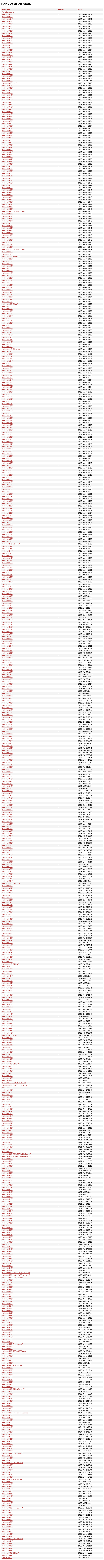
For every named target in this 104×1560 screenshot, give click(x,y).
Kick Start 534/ (7, 1235)
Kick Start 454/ (7, 1045)
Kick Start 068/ (7, 161)
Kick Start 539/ (7, 1247)
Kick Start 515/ (7, 1190)
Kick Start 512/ (7, 1182)
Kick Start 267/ (7, 606)
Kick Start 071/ (7, 169)
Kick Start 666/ (7, 1546)
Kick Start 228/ (7, 515)
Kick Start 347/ (7, 795)
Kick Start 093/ (7, 218)
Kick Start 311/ (7, 710)
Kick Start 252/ (7, 570)
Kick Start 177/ (7, 411)
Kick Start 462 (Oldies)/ (10, 1064)
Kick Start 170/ (7, 394)
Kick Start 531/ (7, 1228)
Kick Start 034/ (7, 78)
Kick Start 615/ (7, 1425)
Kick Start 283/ (7, 644)
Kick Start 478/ (7, 1102)
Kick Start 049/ (7, 116)
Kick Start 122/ (7, 287)
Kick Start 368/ (7, 845)
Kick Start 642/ (7, 1489)
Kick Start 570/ (7, 1320)
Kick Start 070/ (7, 166)
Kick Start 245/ (7, 553)
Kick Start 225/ (7, 511)
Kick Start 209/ (7, 473)
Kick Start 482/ (7, 1111)
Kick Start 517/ (7, 1194)
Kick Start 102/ (7, 240)
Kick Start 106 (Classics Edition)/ (13, 249)
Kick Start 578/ (7, 1339)
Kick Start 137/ (7, 323)
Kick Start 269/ (7, 610)
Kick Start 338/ (7, 774)
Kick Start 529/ (7, 1223)
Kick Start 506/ (7, 1168)
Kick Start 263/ (7, 596)
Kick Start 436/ (7, 1002)
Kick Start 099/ (7, 233)
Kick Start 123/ (7, 290)
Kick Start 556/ (7, 1287)
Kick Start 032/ (7, 74)
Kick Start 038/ (7, 90)
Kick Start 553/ (7, 1280)
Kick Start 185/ (7, 425)
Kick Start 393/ (7, 902)
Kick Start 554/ (7, 1282)
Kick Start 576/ (7, 1334)
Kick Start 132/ (7, 311)
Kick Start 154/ (7, 361)
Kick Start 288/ (7, 655)
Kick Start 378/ (7, 867)
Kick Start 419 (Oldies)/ (10, 964)
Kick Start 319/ (7, 729)
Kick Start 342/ (7, 784)
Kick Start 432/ (7, 993)
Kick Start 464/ (7, 1068)
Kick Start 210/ (7, 475)
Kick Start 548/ (7, 1268)
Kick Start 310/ (7, 708)
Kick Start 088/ (7, 207)
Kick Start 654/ (7, 1517)
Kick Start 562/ (7, 1301)
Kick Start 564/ (7, 1306)
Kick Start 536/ (7, 1240)
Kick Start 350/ (7, 803)
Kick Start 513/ (7, 1185)
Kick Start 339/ (7, 776)
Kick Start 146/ (7, 344)
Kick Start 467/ (7, 1076)
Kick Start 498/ (7, 1149)
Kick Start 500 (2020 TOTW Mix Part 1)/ (16, 1154)
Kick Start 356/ (7, 817)
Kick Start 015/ (7, 36)
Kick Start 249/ (7, 563)
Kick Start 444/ (7, 1021)
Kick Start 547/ (7, 1266)
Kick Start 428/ (7, 985)
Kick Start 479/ (7, 1104)
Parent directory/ (8, 12)
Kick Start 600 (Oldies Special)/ (13, 1389)
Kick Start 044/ (7, 104)
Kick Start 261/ (7, 591)
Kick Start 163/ (7, 378)
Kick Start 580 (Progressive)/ (12, 1344)
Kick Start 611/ (7, 1415)
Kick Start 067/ (7, 159)
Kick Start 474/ (7, 1092)
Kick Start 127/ (7, 299)
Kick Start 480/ (7, 1106)
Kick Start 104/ (7, 245)
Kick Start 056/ (7, 133)
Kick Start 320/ (7, 731)
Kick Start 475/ (7, 1095)
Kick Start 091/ (7, 214)
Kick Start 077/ (7, 183)
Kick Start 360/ (7, 826)
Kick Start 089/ (7, 209)
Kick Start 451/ (7, 1038)
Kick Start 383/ (7, 879)
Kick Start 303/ (7, 691)
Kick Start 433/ (7, 995)
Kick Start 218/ (7, 494)
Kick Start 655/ (7, 1520)
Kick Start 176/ (7, 408)
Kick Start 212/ (7, 480)
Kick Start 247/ (7, 558)
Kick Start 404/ (7, 928)
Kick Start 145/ (7, 342)
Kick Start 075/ (7, 178)
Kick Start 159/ (7, 368)
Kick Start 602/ (7, 1394)
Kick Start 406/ (7, 933)
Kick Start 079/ (7, 188)
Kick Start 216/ (7, 489)
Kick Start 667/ (7, 1548)
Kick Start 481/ (7, 1109)
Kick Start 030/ (7, 71)
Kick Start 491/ (7, 1133)
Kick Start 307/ (7, 700)
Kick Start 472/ (7, 1088)
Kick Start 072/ (7, 171)
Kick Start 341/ (7, 781)
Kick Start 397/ (7, 912)
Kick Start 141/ (7, 332)
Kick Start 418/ (7, 962)
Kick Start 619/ (7, 1434)
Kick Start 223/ (7, 506)
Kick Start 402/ (7, 924)
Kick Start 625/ (7, 1448)
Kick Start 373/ (7, 855)
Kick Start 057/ (7, 135)
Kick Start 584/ (7, 1353)
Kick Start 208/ (7, 470)
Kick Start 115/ (7, 271)
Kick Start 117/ (7, 275)
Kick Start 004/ (7, 19)
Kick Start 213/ (7, 482)
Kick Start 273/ (7, 620)
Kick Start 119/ (7, 280)
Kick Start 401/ (7, 921)
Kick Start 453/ (7, 1042)
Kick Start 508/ (7, 1173)
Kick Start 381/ (7, 874)
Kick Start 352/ (7, 807)
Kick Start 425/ (7, 978)
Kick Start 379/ (7, 869)
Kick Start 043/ (7, 102)
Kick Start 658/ (7, 1527)
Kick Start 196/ (7, 442)
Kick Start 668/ (7, 1551)
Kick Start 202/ (7, 456)
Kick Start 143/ (7, 337)
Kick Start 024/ (7, 57)
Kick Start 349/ (7, 800)
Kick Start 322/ (7, 736)
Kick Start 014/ (7, 33)
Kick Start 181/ (7, 418)
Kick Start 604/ (7, 1399)
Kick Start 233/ (7, 525)
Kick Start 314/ (7, 717)
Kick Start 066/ (7, 157)
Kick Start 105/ (7, 247)
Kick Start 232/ (7, 522)
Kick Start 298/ (7, 679)
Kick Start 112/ (7, 264)
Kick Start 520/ (7, 1202)
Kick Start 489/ (7, 1128)
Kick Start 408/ (7, 938)
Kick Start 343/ (7, 786)
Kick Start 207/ (7, 468)
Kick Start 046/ (7, 109)
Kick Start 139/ (7, 328)
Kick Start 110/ (7, 259)
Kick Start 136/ (7, 321)
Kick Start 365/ (7, 838)
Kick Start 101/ (7, 237)
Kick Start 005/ (7, 21)
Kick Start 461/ (7, 1061)
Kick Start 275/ (7, 624)
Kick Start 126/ (7, 297)
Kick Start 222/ (7, 503)
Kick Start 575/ (7, 1332)
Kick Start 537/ (7, 1242)
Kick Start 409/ (7, 940)
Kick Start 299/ (7, 682)
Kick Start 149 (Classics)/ (11, 349)
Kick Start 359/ (7, 824)
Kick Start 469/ (7, 1080)
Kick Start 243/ (7, 548)
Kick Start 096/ (7, 226)
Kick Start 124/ (7, 292)
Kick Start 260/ (7, 589)
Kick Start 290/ (7, 660)
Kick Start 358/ (7, 822)
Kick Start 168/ (7, 389)
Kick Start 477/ (7, 1099)
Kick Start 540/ (7, 1249)
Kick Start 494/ (7, 1140)
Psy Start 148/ (7, 1555)
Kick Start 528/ (7, 1220)
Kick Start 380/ (7, 871)
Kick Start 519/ (7, 1199)
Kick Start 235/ (7, 530)
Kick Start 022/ (7, 52)
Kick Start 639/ (7, 1482)
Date (80, 9)
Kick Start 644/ (7, 1494)
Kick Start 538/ (7, 1244)
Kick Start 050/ (7, 119)
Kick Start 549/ (7, 1270)
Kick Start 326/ (7, 746)
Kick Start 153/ (7, 359)
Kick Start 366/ (7, 841)
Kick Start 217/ (7, 492)
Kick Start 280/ (7, 636)
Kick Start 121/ (7, 285)
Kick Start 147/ (7, 347)
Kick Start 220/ (7, 499)
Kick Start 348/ (7, 798)
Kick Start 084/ (7, 199)
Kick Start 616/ (7, 1427)
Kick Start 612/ (7, 1418)
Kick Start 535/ (7, 1237)
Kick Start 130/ (7, 306)
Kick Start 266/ (7, 603)
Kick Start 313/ (7, 715)
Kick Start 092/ (7, 216)
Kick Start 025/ (7, 59)
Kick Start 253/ (7, 572)
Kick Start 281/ (7, 639)
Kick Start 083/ (7, 197)
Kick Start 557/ (7, 1289)
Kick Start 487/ (7, 1123)
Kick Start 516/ (7, 1192)
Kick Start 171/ (7, 397)
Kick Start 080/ (7, 190)
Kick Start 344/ (7, 788)
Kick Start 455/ (7, 1047)
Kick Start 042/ (7, 100)
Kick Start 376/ (7, 862)
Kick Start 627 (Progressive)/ (12, 1453)
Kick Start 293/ (7, 667)
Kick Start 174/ (7, 404)
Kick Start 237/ (7, 534)
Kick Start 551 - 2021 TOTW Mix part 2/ (16, 1275)
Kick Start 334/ (7, 765)
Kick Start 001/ (7, 14)
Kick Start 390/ (7, 895)
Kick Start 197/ (7, 444)
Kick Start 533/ (7, 1232)
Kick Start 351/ (7, 805)
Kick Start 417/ (7, 959)
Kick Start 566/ (7, 1311)
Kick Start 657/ (7, 1524)
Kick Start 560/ (7, 1296)
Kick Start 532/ (7, 1230)
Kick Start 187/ (7, 427)
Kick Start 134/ (7, 316)
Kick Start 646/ (7, 1498)
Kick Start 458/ (7, 1054)
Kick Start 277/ (7, 629)
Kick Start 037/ (7, 88)
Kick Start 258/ (7, 584)
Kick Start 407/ (7, 936)
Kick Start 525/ (7, 1213)
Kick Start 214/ (7, 484)
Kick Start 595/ (7, 1377)
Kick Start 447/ (7, 1028)
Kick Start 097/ (7, 228)
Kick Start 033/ (7, 76)
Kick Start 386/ (7, 886)
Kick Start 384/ (7, 881)
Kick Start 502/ (7, 1159)
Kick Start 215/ (7, 487)
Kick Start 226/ (7, 513)
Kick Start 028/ (7, 66)
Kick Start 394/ (7, 905)
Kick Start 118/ (7, 278)
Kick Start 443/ (7, 1019)
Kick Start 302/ (7, 689)
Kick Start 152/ (7, 356)
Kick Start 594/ (7, 1375)
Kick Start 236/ (7, 532)
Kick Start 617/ (7, 1429)
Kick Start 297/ (7, 677)
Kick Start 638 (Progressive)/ (12, 1479)
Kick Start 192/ (7, 437)
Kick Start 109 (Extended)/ (11, 256)
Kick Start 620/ (7, 1437)
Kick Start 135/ (7, 318)
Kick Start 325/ (7, 743)
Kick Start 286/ (7, 651)
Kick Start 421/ (7, 969)
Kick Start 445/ (7, 1023)
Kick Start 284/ (7, 646)
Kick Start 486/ (7, 1121)
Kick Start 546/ (7, 1263)
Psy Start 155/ (7, 1558)
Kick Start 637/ (7, 1477)
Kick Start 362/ (7, 831)
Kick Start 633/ (7, 1467)
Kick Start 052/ (7, 123)
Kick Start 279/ (7, 634)
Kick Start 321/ (7, 734)
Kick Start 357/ (7, 819)
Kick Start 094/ (7, 221)
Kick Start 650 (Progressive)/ (12, 1508)
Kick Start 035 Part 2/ (9, 83)
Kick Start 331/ (7, 757)
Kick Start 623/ (7, 1444)
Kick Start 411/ (7, 945)
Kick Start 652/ (7, 1513)
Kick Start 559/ (7, 1294)
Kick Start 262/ (7, 594)
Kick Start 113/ (7, 266)
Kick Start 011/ (7, 28)
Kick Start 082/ (7, 195)
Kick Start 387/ (7, 888)
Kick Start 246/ (7, 556)
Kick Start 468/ (7, 1078)
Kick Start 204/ (7, 461)
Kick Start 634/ (7, 1470)
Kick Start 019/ (7, 45)
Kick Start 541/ (7, 1251)
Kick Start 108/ (7, 254)
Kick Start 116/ (7, 273)
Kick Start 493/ (7, 1137)
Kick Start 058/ (7, 138)
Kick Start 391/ (7, 898)
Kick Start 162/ (7, 375)
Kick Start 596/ (7, 1380)
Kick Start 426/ (7, 981)
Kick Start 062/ (7, 147)
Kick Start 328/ (7, 750)
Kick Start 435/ (7, 1000)
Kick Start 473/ (7, 1090)
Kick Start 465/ (7, 1071)
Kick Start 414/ (7, 952)
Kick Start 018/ (7, 43)
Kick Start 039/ (7, 93)
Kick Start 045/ (7, 107)
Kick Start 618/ (7, 1432)
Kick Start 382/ (7, 876)
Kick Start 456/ (7, 1050)
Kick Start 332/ (7, 760)
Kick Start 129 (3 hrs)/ (10, 304)
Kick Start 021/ (7, 50)
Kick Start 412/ (7, 947)
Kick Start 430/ (7, 988)
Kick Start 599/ (7, 1387)
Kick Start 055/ (7, 131)
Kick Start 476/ (7, 1097)
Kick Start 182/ (7, 420)
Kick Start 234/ (7, 527)
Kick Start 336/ (7, 769)
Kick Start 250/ (7, 565)
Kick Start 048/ (7, 114)
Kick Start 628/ (7, 1456)
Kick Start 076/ (7, 180)
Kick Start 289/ (7, 658)
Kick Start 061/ (7, 145)
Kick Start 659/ (7, 1529)
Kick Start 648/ (7, 1503)
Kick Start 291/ (7, 662)
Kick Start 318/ (7, 727)
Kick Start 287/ (7, 653)
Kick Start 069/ (7, 164)
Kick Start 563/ (7, 1304)
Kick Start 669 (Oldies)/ (10, 1553)
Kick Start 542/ (7, 1254)
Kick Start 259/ (7, 586)
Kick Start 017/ (7, 40)
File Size (61, 9)
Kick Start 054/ (7, 128)
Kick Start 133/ (7, 313)
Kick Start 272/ (7, 617)
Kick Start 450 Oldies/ (10, 1035)
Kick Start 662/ (7, 1536)
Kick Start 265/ (7, 601)
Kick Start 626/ (7, 1451)
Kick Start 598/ (7, 1384)
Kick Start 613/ (7, 1420)
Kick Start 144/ (7, 340)
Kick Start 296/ (7, 674)
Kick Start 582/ (7, 1349)
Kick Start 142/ (7, 335)
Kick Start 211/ (7, 477)
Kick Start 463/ (7, 1066)
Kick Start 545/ (7, 1261)
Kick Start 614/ (7, 1422)
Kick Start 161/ (7, 373)
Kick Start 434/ (7, 997)
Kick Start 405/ (7, 931)
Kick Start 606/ (7, 1403)
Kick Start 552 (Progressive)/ (12, 1277)
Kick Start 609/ (7, 1410)
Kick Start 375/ (7, 860)
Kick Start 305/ (7, 696)
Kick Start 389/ (7, 893)
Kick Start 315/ (7, 720)
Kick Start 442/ (7, 1016)
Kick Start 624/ (7, 1446)
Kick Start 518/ (7, 1197)
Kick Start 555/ (7, 1285)
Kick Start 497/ (7, 1147)
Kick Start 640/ (7, 1484)
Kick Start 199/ (7, 449)
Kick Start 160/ (7, 370)
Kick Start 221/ (7, 501)
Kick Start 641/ (7, 1486)
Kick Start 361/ (7, 829)
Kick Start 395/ (7, 907)
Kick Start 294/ (7, 670)
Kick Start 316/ (7, 722)
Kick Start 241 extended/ (11, 544)
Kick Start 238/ (7, 537)
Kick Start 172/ (7, 399)
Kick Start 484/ (7, 1116)
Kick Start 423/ (7, 974)
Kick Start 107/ (7, 252)
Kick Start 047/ (7, 112)
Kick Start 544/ (7, 1258)
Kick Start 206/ (7, 465)
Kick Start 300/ (7, 684)
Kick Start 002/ (7, 17)
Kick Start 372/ (7, 852)
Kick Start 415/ (7, 955)
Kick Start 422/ (7, 971)
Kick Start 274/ (7, 622)
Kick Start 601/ (7, 1391)
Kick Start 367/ (7, 843)
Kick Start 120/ (7, 283)
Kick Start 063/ (7, 150)
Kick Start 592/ (7, 1370)
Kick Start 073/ (7, 173)
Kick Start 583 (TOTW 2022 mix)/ (14, 1351)
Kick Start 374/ (7, 857)
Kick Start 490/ (7, 1130)
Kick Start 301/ (7, 686)
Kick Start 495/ (7, 1142)
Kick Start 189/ (7, 432)
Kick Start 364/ (7, 836)
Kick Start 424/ (7, 976)
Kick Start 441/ (7, 1014)
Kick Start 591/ (7, 1368)
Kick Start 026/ (7, 62)
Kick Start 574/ (7, 1330)
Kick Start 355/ (7, 814)
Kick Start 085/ (7, 202)
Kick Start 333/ (7, 762)
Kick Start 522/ (7, 1206)
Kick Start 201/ (7, 454)
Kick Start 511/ (7, 1180)
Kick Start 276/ (7, 627)
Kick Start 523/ (7, 1209)
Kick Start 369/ (7, 848)
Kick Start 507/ (7, 1171)
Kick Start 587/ (7, 1361)
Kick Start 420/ (7, 966)
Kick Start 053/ (7, 126)
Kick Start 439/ (7, 1009)
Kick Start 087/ (7, 204)
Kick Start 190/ (7, 435)
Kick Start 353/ (7, 810)
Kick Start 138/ (7, 325)
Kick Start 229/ (7, 518)
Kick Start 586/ (7, 1358)
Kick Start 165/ (7, 382)
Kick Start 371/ (7, 850)
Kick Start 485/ (7, 1118)
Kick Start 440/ (7, 1012)
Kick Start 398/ (7, 914)
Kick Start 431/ (7, 990)
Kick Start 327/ (7, 748)
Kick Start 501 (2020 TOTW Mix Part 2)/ (16, 1156)
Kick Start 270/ (7, 613)
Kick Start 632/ (7, 1465)
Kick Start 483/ (7, 1114)
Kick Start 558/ (7, 1292)
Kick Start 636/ (7, 1475)
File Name (6, 9)
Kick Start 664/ (7, 1541)
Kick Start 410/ (7, 943)
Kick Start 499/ (7, 1152)
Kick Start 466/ (7, 1073)
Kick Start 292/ (7, 665)
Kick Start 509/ (7, 1175)
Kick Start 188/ (7, 430)
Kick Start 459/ (7, 1057)
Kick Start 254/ (7, 575)
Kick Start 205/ (7, 463)
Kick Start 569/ (7, 1318)
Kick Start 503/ (7, 1161)
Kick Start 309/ (7, 705)
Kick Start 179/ (7, 413)
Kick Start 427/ (7, 983)
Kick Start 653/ (7, 1515)
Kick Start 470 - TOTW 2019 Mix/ (14, 1083)
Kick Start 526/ (7, 1216)
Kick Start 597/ (7, 1382)
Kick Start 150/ (7, 351)
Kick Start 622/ (7, 1441)
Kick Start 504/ (7, 1164)
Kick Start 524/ (7, 1211)
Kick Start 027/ (7, 64)
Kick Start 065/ (7, 154)
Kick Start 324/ (7, 741)
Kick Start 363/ (7, 833)
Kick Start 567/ (7, 1313)
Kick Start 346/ (7, 793)
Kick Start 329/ (7, 753)
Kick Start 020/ (7, 47)
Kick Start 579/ (7, 1342)
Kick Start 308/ (7, 703)
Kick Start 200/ (7, 451)
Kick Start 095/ (7, 223)
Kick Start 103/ (7, 242)
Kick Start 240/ (7, 541)
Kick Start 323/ (7, 738)
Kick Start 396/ (7, 909)
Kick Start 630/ (7, 1460)
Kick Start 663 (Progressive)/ (12, 1539)
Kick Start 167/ (7, 387)
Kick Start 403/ (7, 926)
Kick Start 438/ (7, 1007)
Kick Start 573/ (7, 1327)
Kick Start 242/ (7, 546)
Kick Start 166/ (7, 385)
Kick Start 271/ (7, 615)
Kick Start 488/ (7, 1126)
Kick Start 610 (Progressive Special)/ (15, 1413)
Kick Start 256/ (7, 579)
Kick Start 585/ (7, 1356)
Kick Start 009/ (7, 26)
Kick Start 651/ (7, 1510)
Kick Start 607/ (7, 1406)
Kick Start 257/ (7, 582)
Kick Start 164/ (7, 380)
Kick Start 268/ (7, 608)
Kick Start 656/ (7, 1522)
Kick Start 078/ (7, 185)
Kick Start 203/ (7, 458)
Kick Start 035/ (7, 81)
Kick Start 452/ (7, 1040)
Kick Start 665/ (7, 1543)
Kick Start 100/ (7, 235)
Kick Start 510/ (7, 1178)
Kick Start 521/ (7, 1204)
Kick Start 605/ (7, 1401)
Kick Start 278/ (7, 632)
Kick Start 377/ (7, 864)
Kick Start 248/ (7, 560)
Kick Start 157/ (7, 366)
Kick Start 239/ (7, 539)
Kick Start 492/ (7, 1135)
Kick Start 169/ (7, 392)
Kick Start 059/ (7, 140)
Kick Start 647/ (7, 1501)
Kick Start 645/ (7, 1496)
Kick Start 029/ (7, 69)
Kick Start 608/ (7, 1408)
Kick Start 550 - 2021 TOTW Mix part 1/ (16, 1273)
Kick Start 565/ (7, 1308)
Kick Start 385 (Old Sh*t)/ (11, 883)
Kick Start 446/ (7, 1026)
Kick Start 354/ (7, 812)
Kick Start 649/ (7, 1505)
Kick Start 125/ (7, 294)
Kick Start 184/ (7, 423)
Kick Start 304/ (7, 693)
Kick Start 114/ (7, 268)
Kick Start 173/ (7, 401)
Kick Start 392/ (7, 900)
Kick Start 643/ (7, 1491)
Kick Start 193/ (7, 439)
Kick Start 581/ (7, 1346)
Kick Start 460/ (7, 1059)
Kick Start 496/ (7, 1144)
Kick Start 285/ (7, 648)
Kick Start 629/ (7, 1458)
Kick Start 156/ (7, 363)
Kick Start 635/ (7, 1472)
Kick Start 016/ (7, 38)
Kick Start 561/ (7, 1299)
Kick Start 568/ (7, 1315)
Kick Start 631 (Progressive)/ (12, 1463)
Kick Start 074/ (7, 176)
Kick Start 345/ (7, 791)
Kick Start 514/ (7, 1187)
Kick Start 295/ (7, 672)
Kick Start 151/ (7, 354)
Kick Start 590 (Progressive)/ (12, 1365)
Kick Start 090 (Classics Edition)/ (13, 211)
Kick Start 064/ (7, 152)
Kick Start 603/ (7, 1396)
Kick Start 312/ (7, 712)
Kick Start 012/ (7, 31)
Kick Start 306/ (7, 698)
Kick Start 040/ (7, 95)
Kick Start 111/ (7, 261)
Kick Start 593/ (7, 1372)
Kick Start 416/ (7, 957)
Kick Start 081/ (7, 192)
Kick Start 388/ (7, 890)
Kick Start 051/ (7, 121)
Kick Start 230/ (7, 520)
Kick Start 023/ (7, 55)
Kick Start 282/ (7, 641)
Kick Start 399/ (7, 917)
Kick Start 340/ (7, 779)
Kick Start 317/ (7, 724)
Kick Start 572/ (7, 1325)
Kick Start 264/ (7, 598)
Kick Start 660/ (7, 1532)
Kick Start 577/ (7, 1337)
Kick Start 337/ (7, 772)
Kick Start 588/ (7, 1363)
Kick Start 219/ (7, 496)
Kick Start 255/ (7, 577)
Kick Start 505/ (7, 1166)
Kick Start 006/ (7, 24)
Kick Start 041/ (7, 97)
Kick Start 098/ (7, 230)
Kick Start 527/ (7, 1218)
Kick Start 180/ (7, 416)
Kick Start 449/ (7, 1033)
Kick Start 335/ (7, 767)
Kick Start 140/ (7, 330)
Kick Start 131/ (7, 309)
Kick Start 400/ (7, 919)
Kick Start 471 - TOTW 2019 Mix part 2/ (16, 1085)
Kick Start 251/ (7, 568)
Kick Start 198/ (7, 446)
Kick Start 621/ (7, 1439)
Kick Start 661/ (7, 1534)
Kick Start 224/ (7, 508)
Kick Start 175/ (7, 406)
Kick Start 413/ (7, 950)
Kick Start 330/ (7, 755)
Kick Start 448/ (7, 1031)
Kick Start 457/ (7, 1052)
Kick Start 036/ (7, 85)
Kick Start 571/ (7, 1323)
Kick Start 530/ (7, 1225)
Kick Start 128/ (7, 302)
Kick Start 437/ (7, 1004)
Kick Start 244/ (7, 551)
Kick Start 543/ (7, 1256)
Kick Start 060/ (7, 142)
